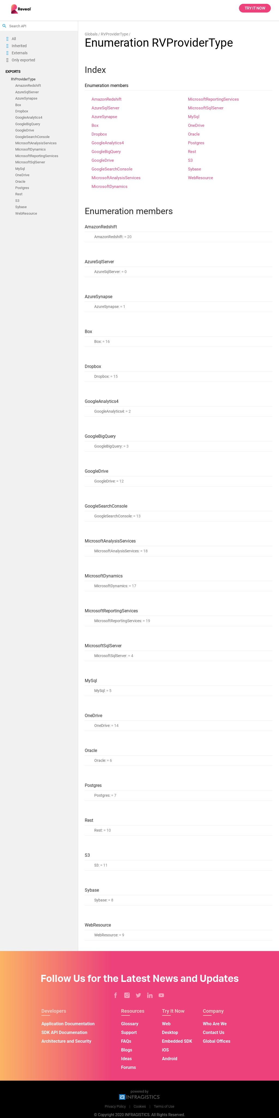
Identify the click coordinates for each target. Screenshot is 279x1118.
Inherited (19, 46)
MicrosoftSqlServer (30, 162)
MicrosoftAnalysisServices (36, 143)
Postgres (22, 188)
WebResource (26, 213)
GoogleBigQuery (27, 124)
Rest (18, 194)
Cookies (140, 1106)
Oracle (20, 181)
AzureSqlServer (27, 92)
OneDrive (22, 175)
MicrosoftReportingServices (36, 156)
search (4, 25)
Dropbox (21, 111)
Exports (12, 72)
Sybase (21, 207)
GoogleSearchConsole (32, 137)
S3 (17, 201)
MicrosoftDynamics (30, 150)
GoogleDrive (24, 130)
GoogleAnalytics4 (28, 118)
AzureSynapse (26, 99)
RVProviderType (23, 79)
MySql (20, 169)
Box (18, 105)
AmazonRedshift (28, 86)
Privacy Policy (115, 1106)
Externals (20, 53)
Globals (91, 34)
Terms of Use (164, 1106)
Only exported (23, 60)
